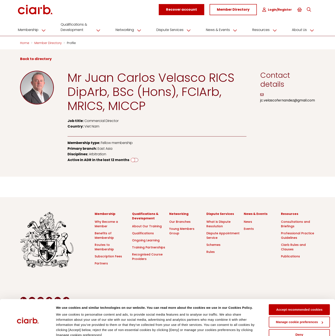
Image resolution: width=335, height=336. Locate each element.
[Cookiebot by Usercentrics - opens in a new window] (27, 327)
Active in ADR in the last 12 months (98, 159)
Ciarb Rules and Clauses (293, 246)
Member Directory (48, 42)
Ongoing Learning (146, 240)
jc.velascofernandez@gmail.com (287, 99)
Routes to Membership (104, 246)
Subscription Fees (108, 256)
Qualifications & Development (83, 26)
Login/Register (277, 9)
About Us (302, 29)
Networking (130, 29)
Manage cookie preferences (299, 303)
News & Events (222, 29)
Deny (299, 315)
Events (249, 228)
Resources (264, 29)
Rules (210, 251)
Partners (101, 263)
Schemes (213, 244)
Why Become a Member (106, 223)
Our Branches (180, 221)
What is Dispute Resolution (218, 223)
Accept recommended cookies (299, 290)
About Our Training (147, 225)
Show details (66, 327)
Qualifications (143, 232)
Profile (71, 42)
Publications (290, 256)
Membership (35, 29)
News (248, 221)
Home (25, 42)
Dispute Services (175, 29)
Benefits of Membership (104, 234)
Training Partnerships (148, 247)
